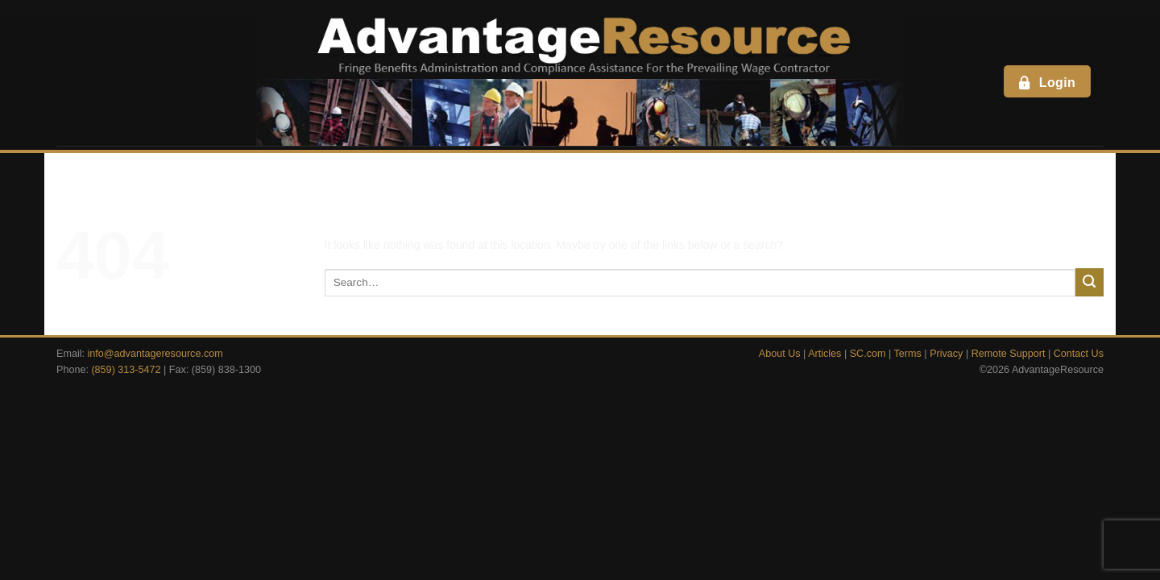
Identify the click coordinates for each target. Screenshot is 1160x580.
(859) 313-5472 (125, 369)
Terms (908, 353)
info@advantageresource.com (155, 353)
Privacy (946, 353)
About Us (780, 353)
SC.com (868, 353)
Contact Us (1079, 353)
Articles (824, 353)
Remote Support (1009, 353)
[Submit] (1089, 282)
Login (1046, 82)
